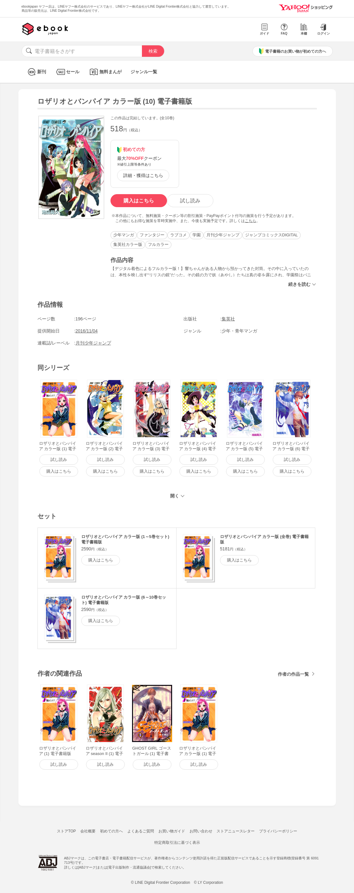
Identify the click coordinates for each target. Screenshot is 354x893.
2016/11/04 (87, 330)
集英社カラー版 (127, 244)
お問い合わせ (201, 831)
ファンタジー (152, 235)
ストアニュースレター (236, 831)
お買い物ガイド (171, 831)
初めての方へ (111, 831)
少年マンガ (123, 235)
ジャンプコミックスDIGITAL (271, 235)
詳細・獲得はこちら (143, 175)
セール (67, 71)
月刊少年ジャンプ (222, 235)
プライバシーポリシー (278, 831)
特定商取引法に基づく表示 (177, 842)
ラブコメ (178, 235)
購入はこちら (139, 200)
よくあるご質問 (140, 831)
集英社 (228, 318)
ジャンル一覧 (143, 71)
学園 (196, 235)
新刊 (36, 71)
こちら (250, 221)
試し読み (190, 200)
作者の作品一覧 (293, 674)
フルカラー (158, 244)
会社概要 (88, 831)
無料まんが (105, 71)
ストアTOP (66, 831)
